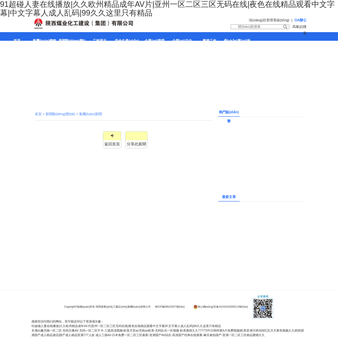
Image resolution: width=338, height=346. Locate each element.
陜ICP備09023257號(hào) (170, 306)
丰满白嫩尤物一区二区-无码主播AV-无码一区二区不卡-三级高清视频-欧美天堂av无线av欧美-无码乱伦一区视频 (105, 330)
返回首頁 (112, 144)
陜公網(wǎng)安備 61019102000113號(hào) (220, 307)
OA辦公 (300, 20)
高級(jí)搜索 (299, 30)
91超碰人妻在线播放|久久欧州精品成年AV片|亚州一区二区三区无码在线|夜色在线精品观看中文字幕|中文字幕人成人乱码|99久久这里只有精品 (126, 326)
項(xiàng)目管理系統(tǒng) (269, 20)
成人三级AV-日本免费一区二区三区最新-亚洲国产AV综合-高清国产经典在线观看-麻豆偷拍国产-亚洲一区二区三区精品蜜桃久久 (180, 335)
